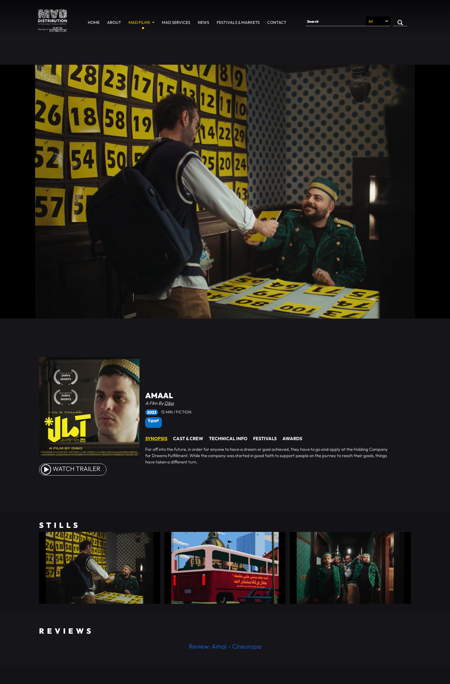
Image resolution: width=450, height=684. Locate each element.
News (203, 22)
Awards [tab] (292, 438)
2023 (151, 412)
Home (94, 22)
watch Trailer (70, 469)
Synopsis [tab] (156, 438)
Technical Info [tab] (228, 438)
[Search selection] (378, 21)
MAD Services (176, 22)
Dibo (169, 403)
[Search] (336, 21)
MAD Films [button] (140, 22)
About (114, 22)
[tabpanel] (272, 455)
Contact (276, 22)
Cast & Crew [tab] (188, 438)
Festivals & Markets (238, 22)
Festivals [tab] (265, 438)
